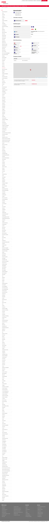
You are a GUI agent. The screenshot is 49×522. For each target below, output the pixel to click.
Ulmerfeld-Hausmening (5, 438)
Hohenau (3, 168)
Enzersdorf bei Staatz (4, 76)
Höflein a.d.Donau (4, 166)
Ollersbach (3, 277)
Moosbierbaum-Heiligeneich (5, 249)
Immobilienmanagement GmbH (6, 513)
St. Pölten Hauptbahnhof (7, 392)
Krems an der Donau (7, 197)
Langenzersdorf (4, 212)
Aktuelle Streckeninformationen (41, 506)
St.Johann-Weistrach (4, 388)
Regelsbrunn (3, 329)
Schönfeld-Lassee (4, 357)
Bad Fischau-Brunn (4, 32)
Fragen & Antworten (40, 512)
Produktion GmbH (15, 506)
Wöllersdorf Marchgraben (5, 491)
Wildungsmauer (4, 476)
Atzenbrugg (3, 23)
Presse (26, 0)
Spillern (3, 382)
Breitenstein (3, 48)
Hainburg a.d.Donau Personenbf (6, 140)
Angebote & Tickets (40, 509)
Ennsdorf (3, 75)
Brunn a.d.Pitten (4, 51)
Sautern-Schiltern (4, 345)
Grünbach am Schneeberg (5, 125)
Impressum (32, 521)
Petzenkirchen (4, 293)
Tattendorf (3, 416)
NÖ (4, 7)
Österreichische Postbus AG (17, 509)
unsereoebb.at (39, 0)
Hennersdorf (3, 150)
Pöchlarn (3, 305)
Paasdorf (3, 280)
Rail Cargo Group (4, 512)
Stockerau (7, 411)
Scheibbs (3, 348)
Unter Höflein (3, 442)
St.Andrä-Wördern (4, 383)
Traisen (3, 422)
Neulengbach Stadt (4, 259)
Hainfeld (3, 143)
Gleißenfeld (3, 106)
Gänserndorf (3, 97)
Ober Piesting (3, 268)
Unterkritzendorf (4, 444)
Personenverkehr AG (4, 509)
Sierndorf (3, 370)
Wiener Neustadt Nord (5, 472)
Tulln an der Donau (4, 432)
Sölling (3, 379)
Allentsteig (3, 14)
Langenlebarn (4, 209)
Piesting (3, 298)
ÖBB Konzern (3, 506)
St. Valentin (7, 398)
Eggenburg (3, 70)
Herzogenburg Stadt (4, 153)
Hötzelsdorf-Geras (4, 174)
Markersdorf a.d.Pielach (5, 234)
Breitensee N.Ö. (4, 47)
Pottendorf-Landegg (4, 308)
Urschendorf (3, 453)
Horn (2, 172)
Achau (3, 13)
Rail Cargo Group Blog (28, 516)
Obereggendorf (4, 265)
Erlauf (3, 79)
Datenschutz (38, 521)
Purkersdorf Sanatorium (5, 320)
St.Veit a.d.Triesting (4, 401)
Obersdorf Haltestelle (4, 271)
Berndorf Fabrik (4, 35)
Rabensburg (3, 324)
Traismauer (3, 426)
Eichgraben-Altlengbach (5, 73)
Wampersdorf (4, 463)
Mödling (7, 246)
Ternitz (3, 419)
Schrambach (3, 358)
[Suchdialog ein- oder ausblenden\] (46, 6)
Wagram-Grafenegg (4, 457)
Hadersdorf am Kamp (5, 137)
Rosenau (3, 336)
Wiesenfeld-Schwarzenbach (5, 475)
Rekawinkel (3, 330)
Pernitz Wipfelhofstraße (5, 289)
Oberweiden (3, 274)
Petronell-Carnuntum (4, 292)
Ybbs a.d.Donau (4, 494)
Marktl (3, 236)
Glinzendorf (3, 107)
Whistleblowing (39, 516)
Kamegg (3, 178)
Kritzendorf (3, 200)
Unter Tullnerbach (4, 451)
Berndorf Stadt (4, 36)
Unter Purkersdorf (4, 445)
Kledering (3, 187)
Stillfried (3, 410)
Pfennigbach (3, 296)
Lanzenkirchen (4, 215)
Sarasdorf (3, 342)
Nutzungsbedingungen (43, 521)
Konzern (23, 0)
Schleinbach (3, 351)
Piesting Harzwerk (4, 299)
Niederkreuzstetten (4, 264)
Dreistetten (3, 60)
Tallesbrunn (3, 414)
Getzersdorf (3, 104)
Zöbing (3, 500)
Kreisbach (3, 196)
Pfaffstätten (3, 295)
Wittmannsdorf (4, 484)
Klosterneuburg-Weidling (5, 190)
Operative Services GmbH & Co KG (17, 512)
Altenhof (3, 16)
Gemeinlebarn (4, 101)
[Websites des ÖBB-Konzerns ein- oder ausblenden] (44, 0)
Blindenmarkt (3, 41)
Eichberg (3, 72)
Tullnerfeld (3, 435)
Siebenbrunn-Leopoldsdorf (5, 367)
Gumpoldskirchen (4, 129)
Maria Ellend (3, 231)
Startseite (2, 7)
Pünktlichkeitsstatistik (40, 513)
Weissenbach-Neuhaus (5, 466)
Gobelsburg (3, 112)
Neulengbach (3, 258)
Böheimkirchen (4, 42)
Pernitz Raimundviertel (5, 287)
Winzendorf (3, 482)
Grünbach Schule (4, 128)
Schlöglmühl (3, 352)
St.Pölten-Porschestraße (5, 395)
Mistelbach (3, 243)
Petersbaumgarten (4, 290)
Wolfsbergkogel (4, 485)
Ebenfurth (3, 66)
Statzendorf (3, 407)
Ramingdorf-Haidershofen (5, 327)
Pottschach (3, 311)
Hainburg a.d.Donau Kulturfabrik (6, 138)
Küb (2, 205)
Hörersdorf (3, 171)
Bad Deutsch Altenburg (5, 26)
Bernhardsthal (4, 38)
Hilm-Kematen (4, 159)
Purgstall (3, 318)
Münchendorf (4, 255)
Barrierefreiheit (35, 521)
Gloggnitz (3, 109)
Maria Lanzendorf (4, 233)
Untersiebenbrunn (4, 450)
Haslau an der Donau (4, 144)
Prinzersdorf (3, 314)
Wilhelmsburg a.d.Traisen (5, 479)
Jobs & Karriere (30, 0)
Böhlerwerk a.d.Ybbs (4, 44)
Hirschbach (3, 162)
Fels (2, 85)
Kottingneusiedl (4, 194)
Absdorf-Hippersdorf (4, 11)
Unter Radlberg (4, 447)
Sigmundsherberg (4, 373)
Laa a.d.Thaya (4, 206)
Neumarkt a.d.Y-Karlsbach (5, 261)
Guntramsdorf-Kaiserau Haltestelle (6, 132)
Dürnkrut (3, 63)
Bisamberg (3, 39)
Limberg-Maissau (4, 224)
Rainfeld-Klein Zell (4, 326)
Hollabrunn (7, 169)
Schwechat (3, 361)
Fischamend (3, 88)
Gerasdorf (7, 103)
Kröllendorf (3, 202)
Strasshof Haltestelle (4, 413)
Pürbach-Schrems (4, 317)
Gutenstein (3, 135)
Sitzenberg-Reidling (4, 376)
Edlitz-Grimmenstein (4, 69)
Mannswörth (3, 227)
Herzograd (3, 156)
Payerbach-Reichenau (4, 283)
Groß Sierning (4, 122)
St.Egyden (3, 385)
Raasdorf (3, 323)
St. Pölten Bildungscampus (5, 391)
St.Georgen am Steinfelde (5, 386)
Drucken (30, 521)
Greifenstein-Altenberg (5, 119)
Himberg (3, 160)
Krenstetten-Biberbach (5, 199)
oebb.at (35, 0)
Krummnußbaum (4, 203)
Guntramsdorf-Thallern (5, 134)
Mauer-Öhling (4, 237)
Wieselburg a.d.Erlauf (4, 473)
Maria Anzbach (4, 230)
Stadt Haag (3, 404)
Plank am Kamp (4, 302)
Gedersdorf (3, 100)
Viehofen (3, 454)
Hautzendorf (3, 147)
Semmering (3, 364)
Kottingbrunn (3, 193)
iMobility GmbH (15, 513)
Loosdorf (3, 225)
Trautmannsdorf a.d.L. (5, 429)
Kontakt (46, 521)
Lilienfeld (3, 221)
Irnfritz (3, 175)
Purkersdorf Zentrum (4, 321)
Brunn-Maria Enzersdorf (5, 54)
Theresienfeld (3, 420)
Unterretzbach (4, 448)
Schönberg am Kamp (4, 354)
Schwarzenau (3, 360)
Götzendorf (3, 116)
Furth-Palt (3, 94)
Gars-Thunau (3, 98)
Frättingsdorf (3, 91)
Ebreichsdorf (6, 7)
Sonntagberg (3, 380)
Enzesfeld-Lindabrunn (4, 78)
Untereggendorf (4, 441)
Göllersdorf (3, 113)
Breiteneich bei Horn (4, 45)
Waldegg (3, 460)
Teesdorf (3, 417)
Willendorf (3, 481)
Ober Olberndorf (4, 267)
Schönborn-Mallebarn (5, 355)
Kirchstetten (3, 184)
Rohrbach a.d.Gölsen (4, 333)
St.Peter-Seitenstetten (5, 389)
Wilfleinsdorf (3, 478)
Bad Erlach (3, 29)
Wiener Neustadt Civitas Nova (6, 469)
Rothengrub (3, 339)
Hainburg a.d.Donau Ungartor (5, 141)
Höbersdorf (3, 165)
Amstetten (7, 17)
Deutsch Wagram (4, 57)
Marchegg (3, 228)
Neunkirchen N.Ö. (4, 262)
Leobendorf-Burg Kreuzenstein (6, 218)
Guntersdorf (3, 131)
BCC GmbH (3, 516)
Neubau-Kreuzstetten (4, 256)
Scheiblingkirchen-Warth (5, 349)
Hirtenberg (3, 163)
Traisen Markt (4, 423)
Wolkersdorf (3, 488)
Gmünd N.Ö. (3, 110)
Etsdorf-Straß (3, 82)
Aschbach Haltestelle (4, 20)
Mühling (3, 252)
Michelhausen (4, 240)
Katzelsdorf (3, 181)
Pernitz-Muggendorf (4, 286)
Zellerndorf (3, 497)
